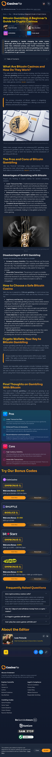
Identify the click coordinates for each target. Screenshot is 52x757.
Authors (3, 690)
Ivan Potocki (20, 638)
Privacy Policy (31, 687)
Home (4, 14)
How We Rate (5, 695)
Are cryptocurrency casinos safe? (26, 594)
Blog (10, 14)
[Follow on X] (43, 636)
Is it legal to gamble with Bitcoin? (26, 616)
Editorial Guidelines (6, 692)
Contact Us (4, 687)
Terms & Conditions (33, 685)
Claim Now (14, 497)
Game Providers (6, 702)
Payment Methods (6, 713)
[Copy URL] (46, 652)
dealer (24, 82)
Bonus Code (37, 497)
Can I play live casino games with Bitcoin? (26, 622)
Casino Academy (6, 707)
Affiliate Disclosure (33, 692)
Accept (46, 750)
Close (37, 750)
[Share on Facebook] (36, 652)
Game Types (5, 705)
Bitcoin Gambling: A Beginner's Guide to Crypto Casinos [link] (30, 14)
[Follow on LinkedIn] (47, 636)
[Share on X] (41, 652)
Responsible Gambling (34, 695)
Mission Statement (8, 673)
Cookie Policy (31, 690)
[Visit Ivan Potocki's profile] (8, 639)
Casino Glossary (5, 710)
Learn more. (37, 9)
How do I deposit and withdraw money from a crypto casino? (26, 610)
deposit (26, 170)
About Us (4, 685)
